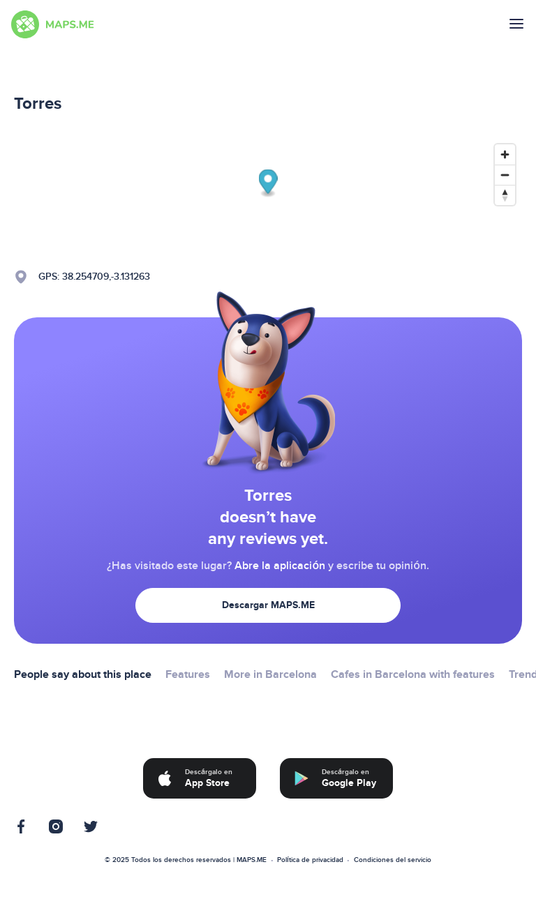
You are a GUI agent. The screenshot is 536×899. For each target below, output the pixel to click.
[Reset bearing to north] (505, 195)
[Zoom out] (505, 175)
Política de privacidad (310, 860)
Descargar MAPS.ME (268, 605)
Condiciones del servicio (392, 860)
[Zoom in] (505, 154)
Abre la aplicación (279, 566)
